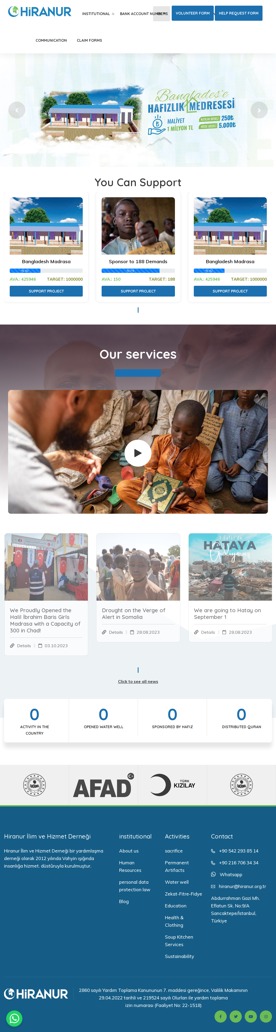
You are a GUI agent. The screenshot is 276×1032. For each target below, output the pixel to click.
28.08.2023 (148, 635)
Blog (124, 901)
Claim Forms (89, 40)
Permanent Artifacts (177, 866)
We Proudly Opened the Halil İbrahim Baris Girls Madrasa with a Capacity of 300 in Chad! (45, 623)
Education (176, 905)
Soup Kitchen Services (179, 940)
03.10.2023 (56, 649)
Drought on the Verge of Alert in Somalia (133, 617)
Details (24, 649)
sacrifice (174, 851)
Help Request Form (238, 13)
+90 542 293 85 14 (238, 851)
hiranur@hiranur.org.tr (242, 886)
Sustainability (179, 956)
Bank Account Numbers (144, 13)
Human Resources (130, 866)
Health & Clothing (174, 921)
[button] (16, 110)
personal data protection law (134, 885)
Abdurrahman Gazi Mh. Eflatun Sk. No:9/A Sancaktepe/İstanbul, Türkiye (235, 909)
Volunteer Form (193, 13)
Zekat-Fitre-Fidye (183, 894)
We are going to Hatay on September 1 (227, 617)
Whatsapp (231, 874)
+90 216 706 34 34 (238, 862)
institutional (96, 13)
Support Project (46, 291)
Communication (51, 40)
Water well (177, 882)
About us (129, 851)
